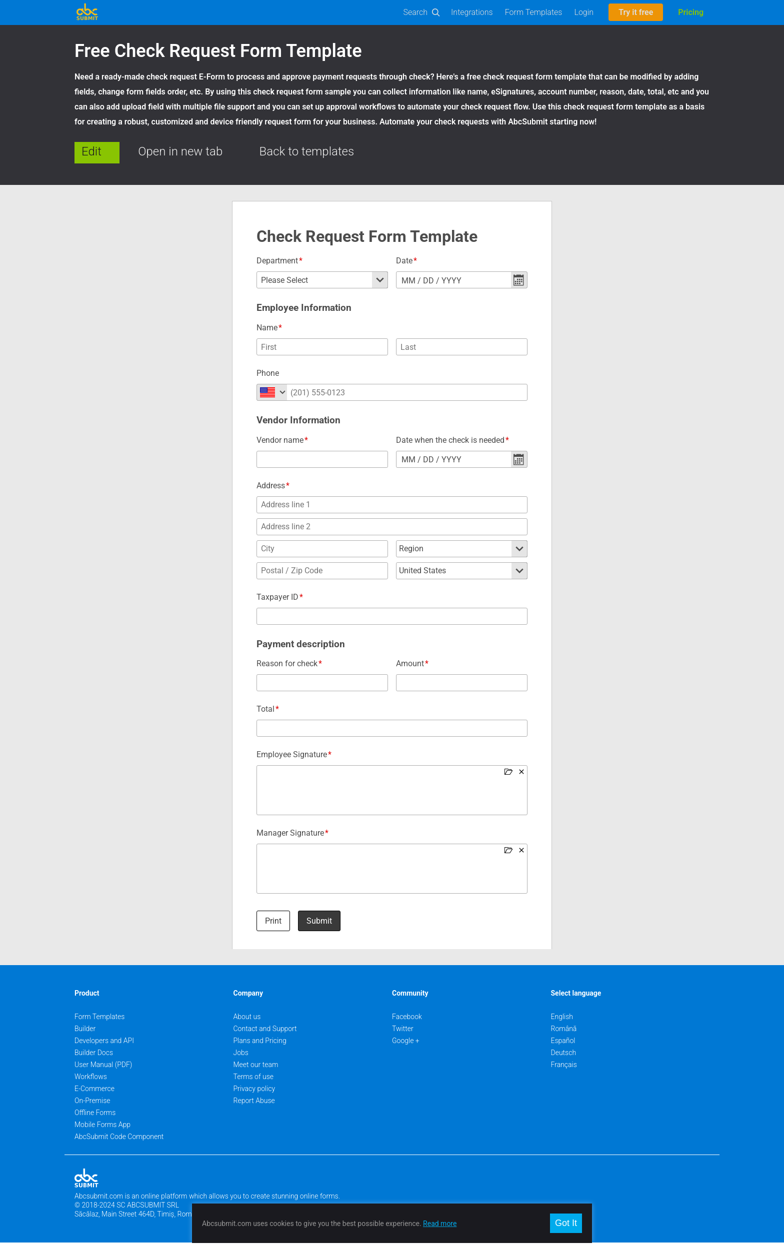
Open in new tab (180, 151)
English (562, 1027)
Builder (85, 1039)
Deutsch (563, 1063)
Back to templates (307, 151)
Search (416, 12)
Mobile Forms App (102, 1135)
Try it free (635, 12)
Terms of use (254, 1087)
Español (563, 1051)
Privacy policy (255, 1099)
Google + (406, 1051)
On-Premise (92, 1111)
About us (247, 1027)
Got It (566, 1223)
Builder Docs (93, 1063)
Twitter (403, 1039)
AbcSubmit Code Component (119, 1147)
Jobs (241, 1063)
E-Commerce (94, 1099)
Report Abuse (254, 1111)
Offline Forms (95, 1123)
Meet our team (256, 1075)
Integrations (472, 12)
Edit (92, 151)
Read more (439, 1224)
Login (584, 12)
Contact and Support (265, 1039)
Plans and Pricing (260, 1051)
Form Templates (533, 12)
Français (564, 1075)
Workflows (90, 1087)
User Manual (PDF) (103, 1075)
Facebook (407, 1027)
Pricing (691, 12)
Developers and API (104, 1051)
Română (564, 1039)
